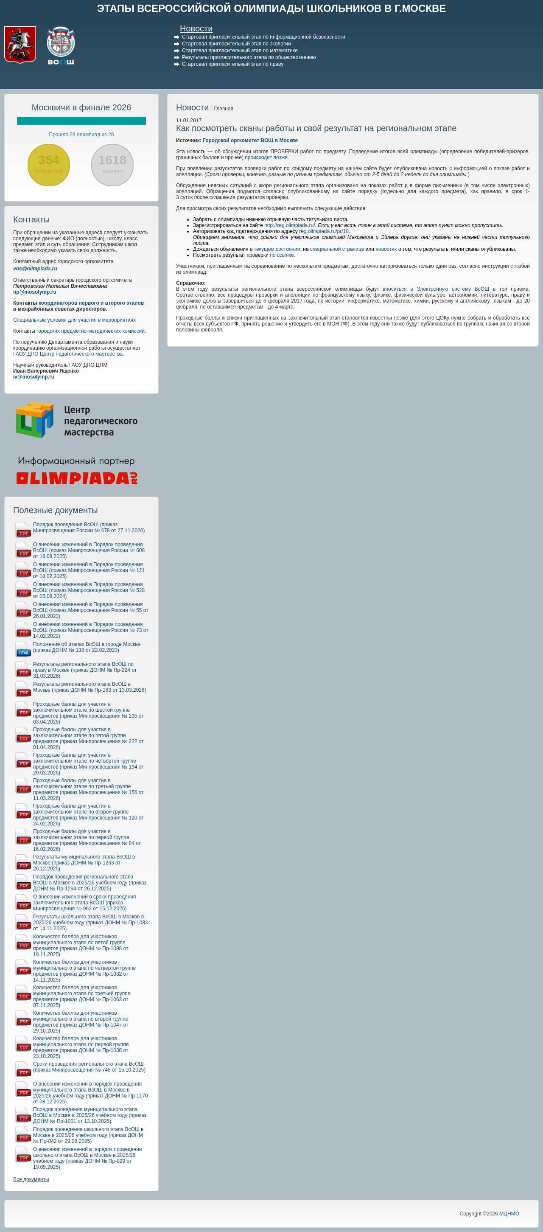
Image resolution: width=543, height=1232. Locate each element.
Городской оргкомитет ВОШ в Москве (250, 140)
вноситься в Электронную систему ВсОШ (436, 289)
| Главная (222, 109)
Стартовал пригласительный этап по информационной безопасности (263, 37)
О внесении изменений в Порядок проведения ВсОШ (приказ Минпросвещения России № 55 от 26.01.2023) (90, 610)
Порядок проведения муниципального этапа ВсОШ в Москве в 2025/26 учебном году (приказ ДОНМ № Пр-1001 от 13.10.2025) (89, 1115)
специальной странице (337, 249)
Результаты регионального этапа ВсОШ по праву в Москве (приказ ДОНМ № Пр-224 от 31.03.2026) (85, 670)
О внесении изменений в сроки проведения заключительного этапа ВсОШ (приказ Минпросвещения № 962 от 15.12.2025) (84, 903)
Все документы (31, 1179)
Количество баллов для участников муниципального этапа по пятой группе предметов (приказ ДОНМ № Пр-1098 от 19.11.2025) (81, 945)
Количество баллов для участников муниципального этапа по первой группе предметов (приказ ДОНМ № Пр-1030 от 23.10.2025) (81, 1047)
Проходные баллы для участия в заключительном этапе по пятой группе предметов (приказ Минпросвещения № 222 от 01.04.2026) (88, 738)
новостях (386, 249)
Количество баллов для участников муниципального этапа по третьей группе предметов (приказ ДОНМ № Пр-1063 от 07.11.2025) (82, 996)
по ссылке (282, 255)
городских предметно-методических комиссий (90, 331)
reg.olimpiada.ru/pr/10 (324, 231)
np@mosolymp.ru (34, 292)
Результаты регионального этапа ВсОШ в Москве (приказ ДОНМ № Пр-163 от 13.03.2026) (89, 687)
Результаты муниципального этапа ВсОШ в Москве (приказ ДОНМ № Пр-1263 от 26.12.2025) (84, 863)
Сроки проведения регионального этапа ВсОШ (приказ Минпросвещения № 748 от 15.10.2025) (89, 1067)
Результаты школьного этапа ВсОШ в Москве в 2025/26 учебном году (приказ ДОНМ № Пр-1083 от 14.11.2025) (90, 923)
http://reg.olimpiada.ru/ (289, 225)
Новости (196, 28)
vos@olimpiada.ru (35, 269)
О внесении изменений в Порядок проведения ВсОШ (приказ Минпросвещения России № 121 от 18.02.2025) (89, 570)
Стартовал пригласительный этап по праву (232, 64)
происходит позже (266, 157)
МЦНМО (509, 1214)
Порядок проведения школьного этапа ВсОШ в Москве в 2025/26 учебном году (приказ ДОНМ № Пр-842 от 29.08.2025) (88, 1135)
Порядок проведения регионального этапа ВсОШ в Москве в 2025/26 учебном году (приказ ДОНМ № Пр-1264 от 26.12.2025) (89, 883)
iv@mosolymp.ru (33, 377)
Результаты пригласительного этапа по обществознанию (249, 57)
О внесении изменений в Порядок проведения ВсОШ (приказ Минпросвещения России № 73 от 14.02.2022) (90, 630)
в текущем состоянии (275, 249)
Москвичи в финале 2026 (82, 107)
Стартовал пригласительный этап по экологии (236, 44)
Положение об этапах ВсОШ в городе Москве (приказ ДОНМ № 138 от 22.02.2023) (86, 647)
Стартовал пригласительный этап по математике (240, 50)
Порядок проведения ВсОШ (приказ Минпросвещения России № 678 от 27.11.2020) (89, 527)
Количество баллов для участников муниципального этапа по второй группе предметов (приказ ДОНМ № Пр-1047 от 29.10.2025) (81, 1022)
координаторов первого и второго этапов (91, 303)
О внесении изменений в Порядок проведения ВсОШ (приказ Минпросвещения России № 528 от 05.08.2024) (89, 590)
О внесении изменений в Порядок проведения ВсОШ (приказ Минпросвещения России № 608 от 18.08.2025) (89, 550)
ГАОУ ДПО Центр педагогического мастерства (68, 354)
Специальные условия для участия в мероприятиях (74, 320)
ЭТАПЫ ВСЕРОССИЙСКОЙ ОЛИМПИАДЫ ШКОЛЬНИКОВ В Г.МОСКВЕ (271, 8)
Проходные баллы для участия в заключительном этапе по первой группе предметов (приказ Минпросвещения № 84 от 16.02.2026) (87, 840)
